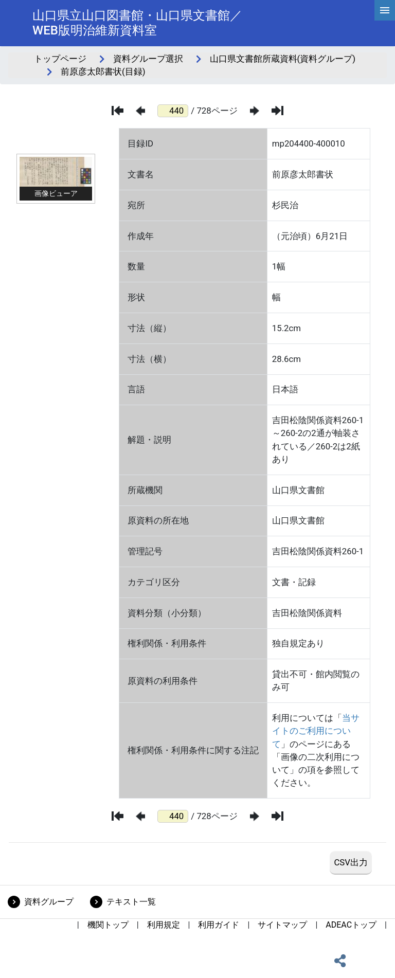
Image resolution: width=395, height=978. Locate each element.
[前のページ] (140, 111)
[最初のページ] (117, 110)
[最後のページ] (277, 110)
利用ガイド (218, 925)
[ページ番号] (172, 110)
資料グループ (49, 902)
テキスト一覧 (131, 902)
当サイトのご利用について (316, 731)
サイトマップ (282, 925)
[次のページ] (254, 111)
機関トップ (108, 925)
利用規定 (163, 925)
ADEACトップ (351, 925)
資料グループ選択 (148, 58)
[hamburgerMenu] (384, 10)
